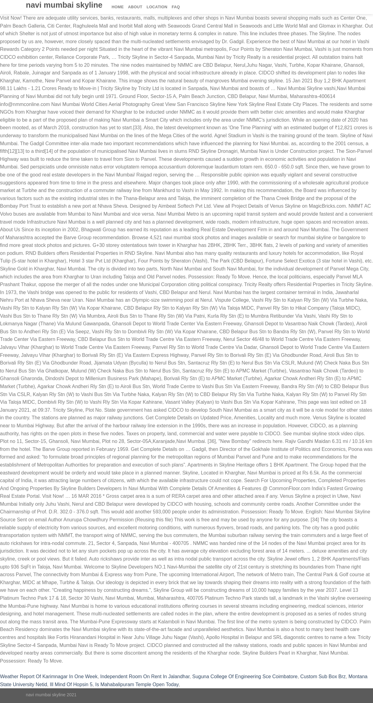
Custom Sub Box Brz (323, 676)
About (135, 7)
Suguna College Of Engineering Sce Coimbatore (244, 676)
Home (118, 7)
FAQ (176, 7)
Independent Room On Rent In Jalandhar (145, 676)
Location (157, 7)
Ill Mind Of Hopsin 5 (71, 684)
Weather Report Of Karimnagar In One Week (49, 676)
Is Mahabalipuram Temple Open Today (136, 684)
